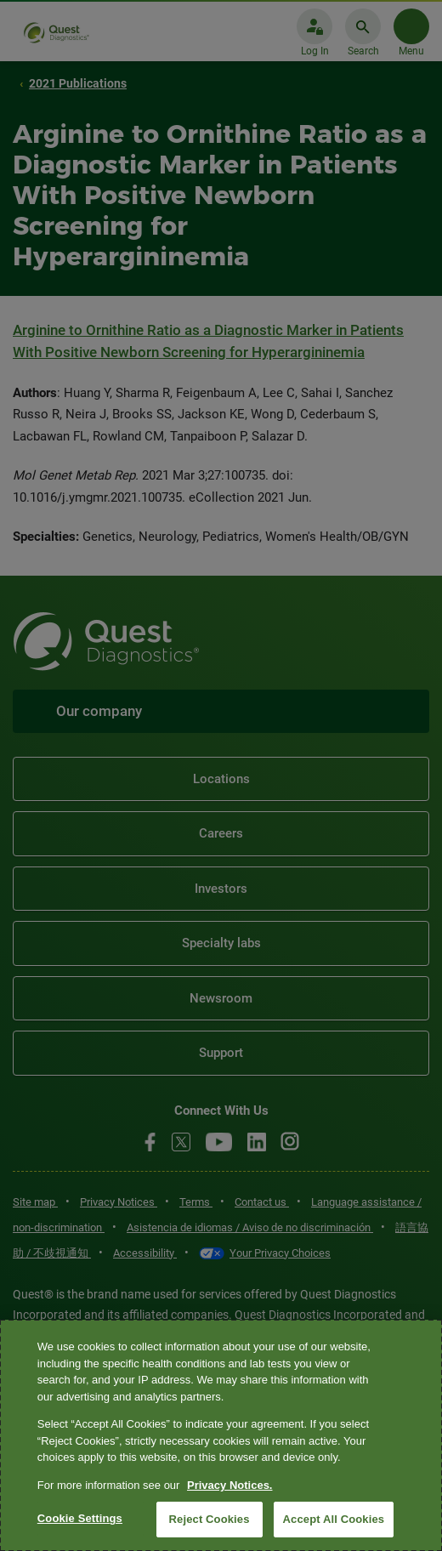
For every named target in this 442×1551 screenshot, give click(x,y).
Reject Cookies (209, 1519)
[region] (221, 1435)
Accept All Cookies (334, 1519)
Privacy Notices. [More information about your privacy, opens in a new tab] (229, 1485)
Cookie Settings (79, 1518)
